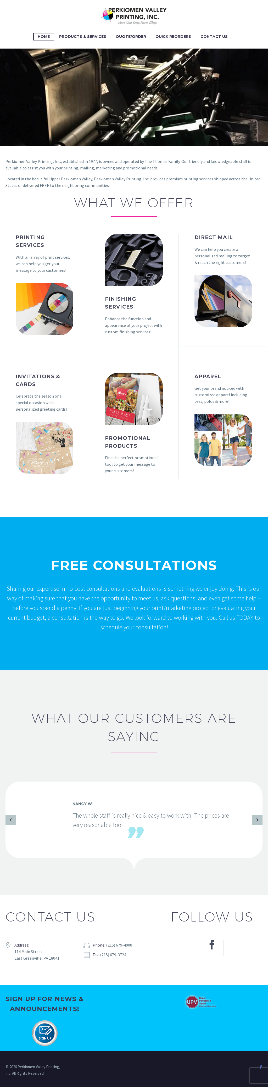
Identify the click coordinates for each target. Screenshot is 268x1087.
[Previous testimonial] (10, 820)
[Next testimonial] (257, 820)
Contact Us (214, 36)
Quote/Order (131, 36)
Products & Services (82, 36)
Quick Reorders (173, 36)
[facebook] (212, 948)
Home (44, 36)
